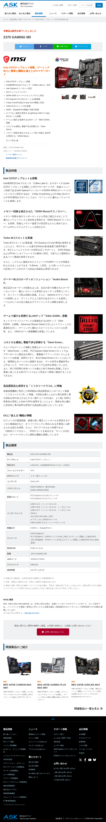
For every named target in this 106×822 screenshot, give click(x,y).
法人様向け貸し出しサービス (39, 772)
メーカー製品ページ (14, 153)
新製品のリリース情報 (37, 733)
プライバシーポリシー (73, 817)
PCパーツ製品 (8, 740)
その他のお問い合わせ (62, 779)
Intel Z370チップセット (44, 19)
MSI (20, 19)
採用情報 (82, 740)
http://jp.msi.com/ (32, 611)
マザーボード (28, 19)
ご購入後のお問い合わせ (63, 775)
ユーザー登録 (59, 744)
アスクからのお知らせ (37, 748)
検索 (99, 5)
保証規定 (57, 740)
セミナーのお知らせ (36, 744)
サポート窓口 (72, 5)
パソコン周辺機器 (10, 744)
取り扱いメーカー (10, 733)
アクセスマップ (85, 737)
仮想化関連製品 (9, 785)
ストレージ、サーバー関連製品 (14, 796)
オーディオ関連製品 (10, 770)
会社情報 (81, 13)
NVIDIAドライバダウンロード (65, 754)
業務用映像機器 (9, 792)
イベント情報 (34, 737)
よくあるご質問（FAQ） (63, 737)
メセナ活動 (83, 744)
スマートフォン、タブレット (14, 762)
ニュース (53, 13)
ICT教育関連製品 (9, 800)
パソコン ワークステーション (14, 754)
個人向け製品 (10, 13)
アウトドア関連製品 (10, 777)
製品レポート (34, 776)
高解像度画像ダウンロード (16, 157)
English (81, 752)
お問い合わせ (95, 13)
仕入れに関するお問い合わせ (64, 767)
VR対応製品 (7, 758)
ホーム (5, 19)
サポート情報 (67, 13)
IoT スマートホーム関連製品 (13, 766)
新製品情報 (7, 737)
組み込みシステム (10, 788)
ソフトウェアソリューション (14, 803)
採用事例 (32, 768)
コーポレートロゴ (85, 748)
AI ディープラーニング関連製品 (15, 781)
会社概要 (82, 733)
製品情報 (39, 13)
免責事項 (58, 817)
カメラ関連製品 (9, 773)
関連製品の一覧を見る (86, 707)
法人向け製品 (24, 13)
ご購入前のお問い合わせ (63, 771)
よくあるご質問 (57, 5)
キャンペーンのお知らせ (38, 740)
